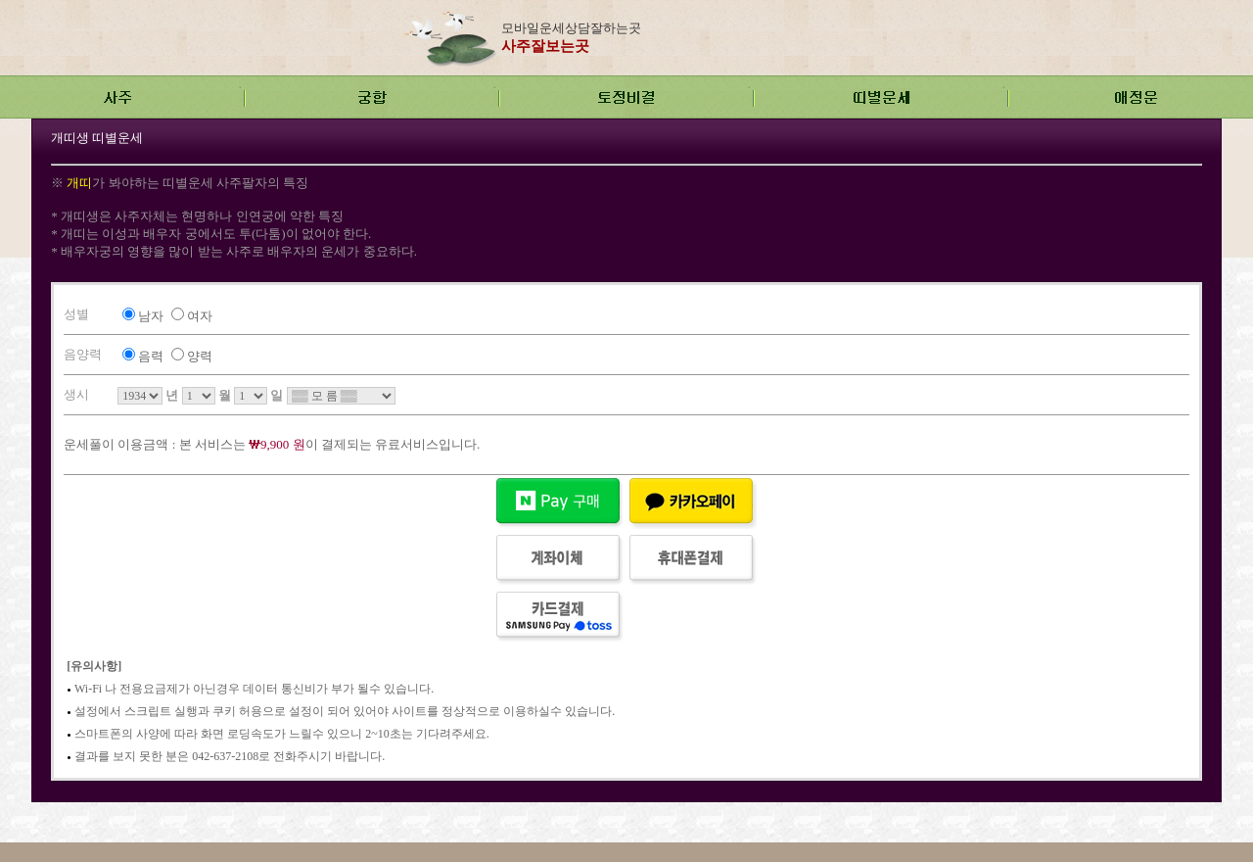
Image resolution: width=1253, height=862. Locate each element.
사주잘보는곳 (545, 46)
